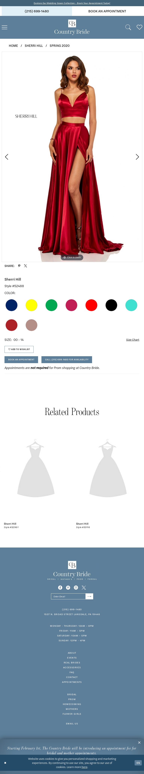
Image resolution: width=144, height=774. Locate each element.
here (84, 770)
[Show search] (128, 27)
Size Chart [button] (132, 340)
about (72, 656)
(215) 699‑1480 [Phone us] (37, 11)
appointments (72, 685)
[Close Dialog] (5, 766)
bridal (71, 697)
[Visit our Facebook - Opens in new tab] (60, 590)
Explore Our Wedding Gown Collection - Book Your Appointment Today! (72, 3)
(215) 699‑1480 (72, 612)
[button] (139, 744)
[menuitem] (37, 11)
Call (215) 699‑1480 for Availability (73, 362)
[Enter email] (72, 599)
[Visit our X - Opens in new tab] (84, 590)
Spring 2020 (60, 45)
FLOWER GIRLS (72, 717)
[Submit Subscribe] (89, 599)
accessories (72, 670)
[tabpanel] (72, 157)
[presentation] (36, 472)
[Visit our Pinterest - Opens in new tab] (68, 590)
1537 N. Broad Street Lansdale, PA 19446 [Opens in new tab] (72, 617)
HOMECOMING (72, 707)
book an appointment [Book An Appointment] (107, 11)
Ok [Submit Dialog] (138, 766)
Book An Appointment (23, 362)
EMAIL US (72, 727)
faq (72, 675)
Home (13, 45)
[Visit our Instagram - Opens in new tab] (76, 590)
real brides (72, 665)
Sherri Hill (34, 45)
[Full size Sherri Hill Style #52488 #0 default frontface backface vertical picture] (72, 157)
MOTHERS (72, 712)
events (72, 661)
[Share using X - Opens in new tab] (25, 265)
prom (72, 702)
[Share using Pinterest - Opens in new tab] (19, 265)
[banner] (72, 28)
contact (72, 680)
